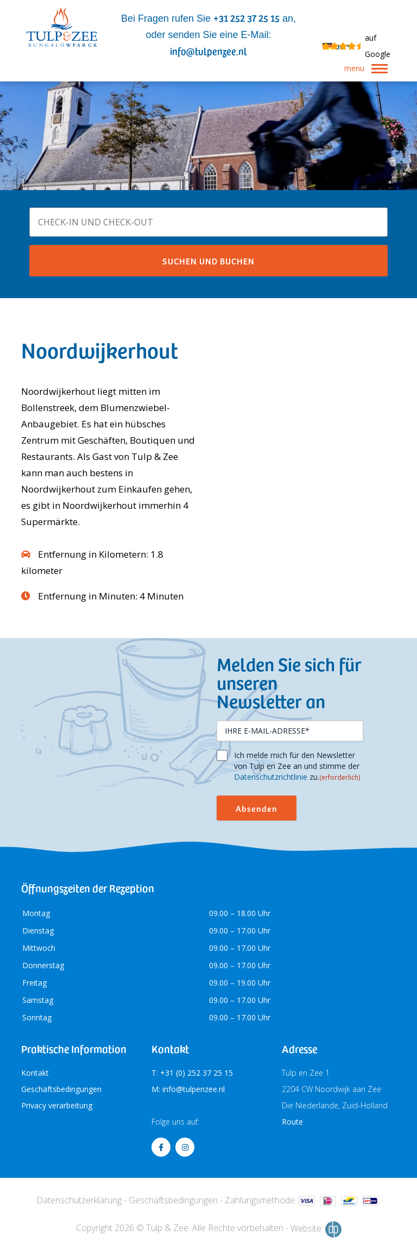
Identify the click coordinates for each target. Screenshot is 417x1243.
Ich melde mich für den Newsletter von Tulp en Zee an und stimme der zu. (297, 766)
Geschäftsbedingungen (61, 1089)
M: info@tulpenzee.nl (188, 1089)
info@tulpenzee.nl (208, 50)
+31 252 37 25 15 (246, 17)
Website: (316, 1229)
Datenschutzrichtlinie (270, 777)
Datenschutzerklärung (79, 1200)
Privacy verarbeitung (56, 1105)
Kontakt (35, 1073)
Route (292, 1121)
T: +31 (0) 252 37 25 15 (192, 1073)
